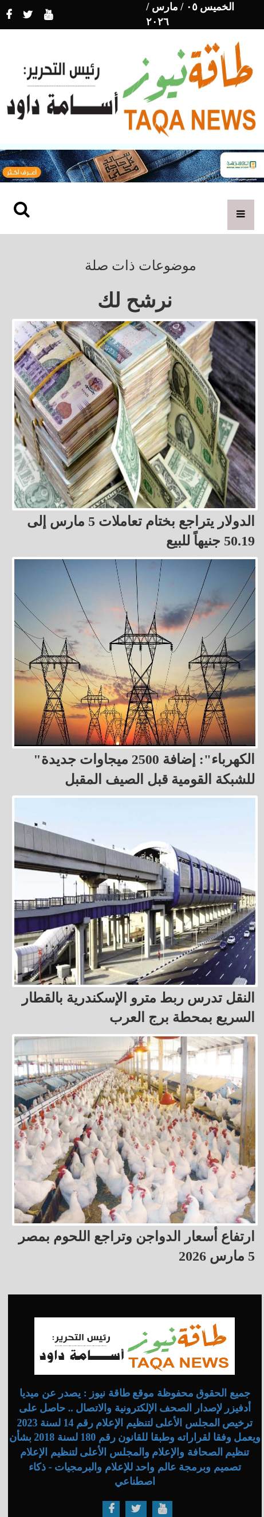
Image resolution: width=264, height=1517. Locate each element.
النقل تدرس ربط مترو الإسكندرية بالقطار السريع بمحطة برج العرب (138, 1007)
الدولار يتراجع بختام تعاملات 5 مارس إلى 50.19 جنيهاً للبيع (141, 531)
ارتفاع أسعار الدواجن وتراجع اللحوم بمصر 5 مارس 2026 (136, 1246)
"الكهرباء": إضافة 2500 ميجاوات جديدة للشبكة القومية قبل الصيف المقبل (144, 769)
